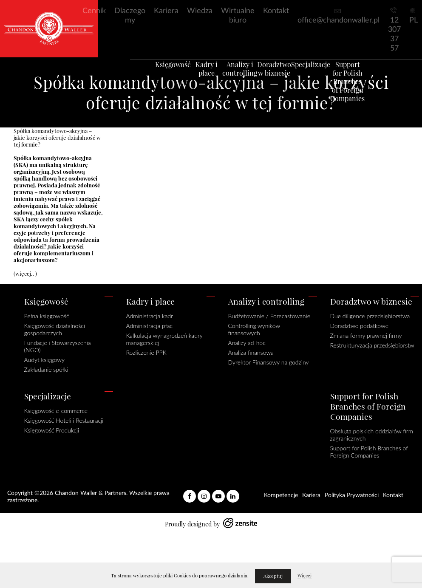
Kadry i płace (200, 78)
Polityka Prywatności (352, 495)
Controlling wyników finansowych (254, 329)
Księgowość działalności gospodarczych (54, 329)
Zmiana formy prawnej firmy (366, 335)
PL (413, 20)
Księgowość (160, 74)
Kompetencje (281, 495)
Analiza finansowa (251, 352)
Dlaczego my (129, 15)
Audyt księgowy (44, 359)
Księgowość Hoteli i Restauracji (64, 420)
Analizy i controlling (240, 78)
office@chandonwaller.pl (338, 20)
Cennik (94, 11)
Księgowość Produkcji (51, 430)
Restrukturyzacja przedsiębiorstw (372, 345)
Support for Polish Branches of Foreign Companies (360, 91)
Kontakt (276, 11)
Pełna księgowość (46, 315)
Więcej (304, 576)
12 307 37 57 (394, 34)
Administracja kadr (149, 315)
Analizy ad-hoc (247, 342)
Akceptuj (273, 576)
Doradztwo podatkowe (359, 325)
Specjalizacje (319, 74)
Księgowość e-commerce (56, 410)
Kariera (166, 11)
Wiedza (199, 11)
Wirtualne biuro (238, 15)
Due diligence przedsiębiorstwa (370, 315)
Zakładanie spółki (46, 369)
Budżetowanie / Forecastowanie (269, 315)
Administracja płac (149, 325)
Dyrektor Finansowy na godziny (268, 362)
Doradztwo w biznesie (280, 78)
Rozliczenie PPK (146, 352)
